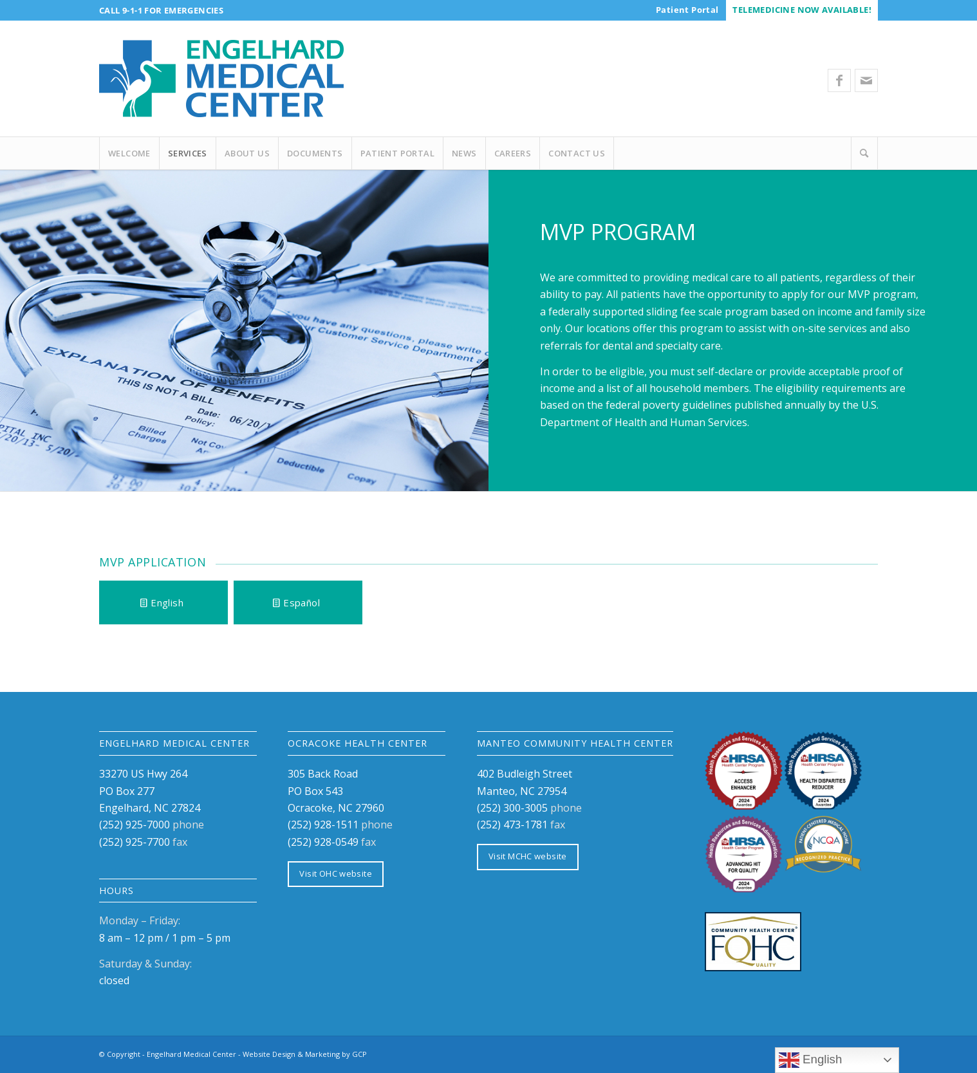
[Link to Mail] (866, 80)
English (810, 1060)
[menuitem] (687, 9)
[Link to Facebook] (839, 80)
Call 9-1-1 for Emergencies (161, 10)
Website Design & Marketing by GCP (305, 1054)
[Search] (864, 153)
